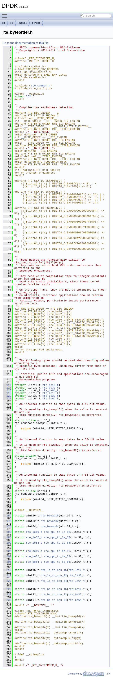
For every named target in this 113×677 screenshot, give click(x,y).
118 (7, 390)
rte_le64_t (50, 398)
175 (7, 526)
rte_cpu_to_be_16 (57, 551)
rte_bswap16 (50, 515)
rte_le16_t (50, 393)
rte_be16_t (50, 385)
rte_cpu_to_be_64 (57, 562)
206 (7, 562)
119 (7, 393)
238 (7, 600)
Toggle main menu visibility (5, 14)
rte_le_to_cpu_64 (54, 581)
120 (7, 396)
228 (7, 589)
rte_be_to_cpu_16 (54, 589)
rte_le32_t (50, 396)
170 (7, 521)
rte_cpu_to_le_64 (57, 543)
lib (3, 23)
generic (36, 23)
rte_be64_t (50, 390)
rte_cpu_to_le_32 (57, 537)
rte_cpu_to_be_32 (57, 556)
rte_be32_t (50, 388)
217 (7, 575)
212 (7, 570)
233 (7, 594)
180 (7, 532)
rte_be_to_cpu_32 (54, 594)
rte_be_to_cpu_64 (54, 600)
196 (7, 551)
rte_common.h (41, 86)
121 (7, 398)
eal (11, 23)
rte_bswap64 (50, 526)
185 (7, 537)
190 (7, 543)
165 (7, 515)
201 (7, 556)
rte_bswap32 (50, 521)
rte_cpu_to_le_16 (57, 532)
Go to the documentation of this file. (26, 43)
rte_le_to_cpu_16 (54, 570)
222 (7, 581)
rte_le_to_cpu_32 (54, 575)
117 (7, 388)
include (23, 23)
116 (7, 385)
